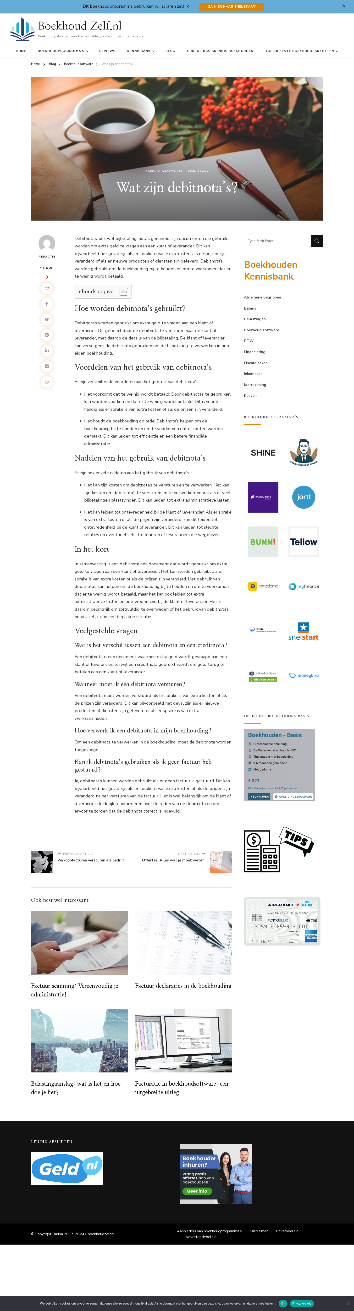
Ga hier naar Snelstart (231, 6)
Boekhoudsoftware (164, 171)
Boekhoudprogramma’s (61, 51)
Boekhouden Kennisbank (270, 270)
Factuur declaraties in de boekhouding (183, 986)
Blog (170, 51)
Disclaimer (259, 1231)
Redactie (47, 246)
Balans (250, 308)
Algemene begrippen (262, 297)
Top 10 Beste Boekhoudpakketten (299, 51)
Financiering (255, 352)
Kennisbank (139, 51)
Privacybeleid (287, 1231)
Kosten (250, 395)
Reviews (107, 51)
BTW (249, 341)
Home (21, 51)
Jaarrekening (255, 384)
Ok (283, 1303)
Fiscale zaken (256, 363)
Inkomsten (253, 373)
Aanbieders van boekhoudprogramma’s (209, 1231)
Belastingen (255, 319)
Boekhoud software (261, 330)
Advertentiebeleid (200, 1237)
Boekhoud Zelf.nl (80, 26)
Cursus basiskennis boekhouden (220, 51)
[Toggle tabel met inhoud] (121, 292)
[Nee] (348, 1303)
